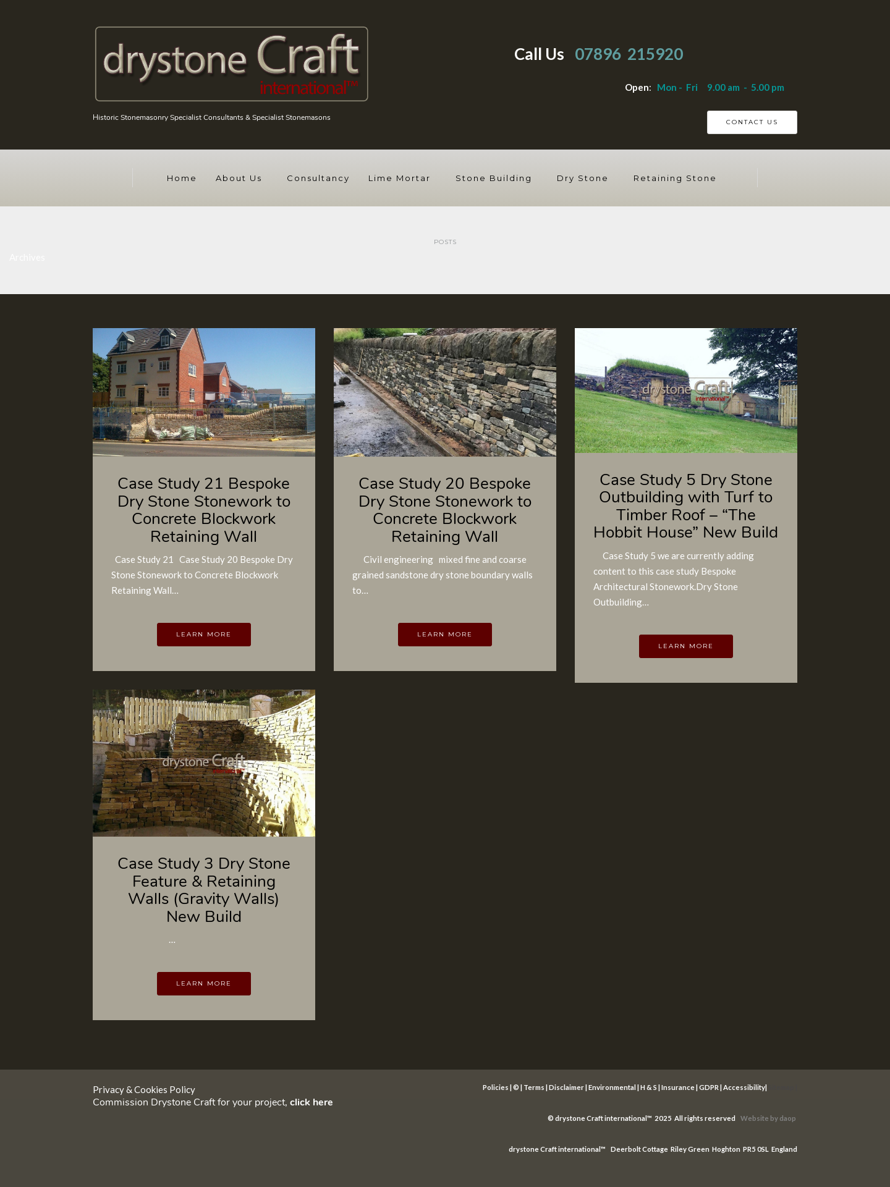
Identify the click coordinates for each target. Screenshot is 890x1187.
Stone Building (494, 178)
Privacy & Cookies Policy (144, 1089)
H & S (648, 1087)
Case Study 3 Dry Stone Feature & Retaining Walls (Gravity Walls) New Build (203, 890)
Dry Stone (583, 178)
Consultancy (318, 178)
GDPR (709, 1087)
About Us (239, 178)
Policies (496, 1087)
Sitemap (781, 1087)
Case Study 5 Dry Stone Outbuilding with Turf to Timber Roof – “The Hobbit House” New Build (685, 506)
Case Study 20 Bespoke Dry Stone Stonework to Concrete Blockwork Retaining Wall (445, 510)
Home (182, 178)
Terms (534, 1087)
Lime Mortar (399, 178)
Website (755, 1118)
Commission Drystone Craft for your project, (213, 1102)
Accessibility (744, 1087)
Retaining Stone (675, 178)
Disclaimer (566, 1087)
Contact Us (752, 122)
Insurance (678, 1087)
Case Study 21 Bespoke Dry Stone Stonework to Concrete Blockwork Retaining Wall (203, 510)
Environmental (612, 1087)
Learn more (204, 634)
